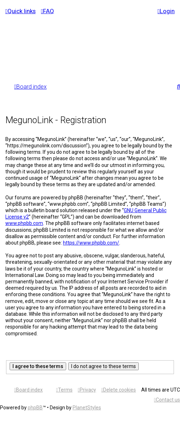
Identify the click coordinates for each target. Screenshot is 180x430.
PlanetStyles (87, 407)
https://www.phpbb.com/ (91, 243)
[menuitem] (47, 11)
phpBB (35, 407)
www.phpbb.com (24, 223)
